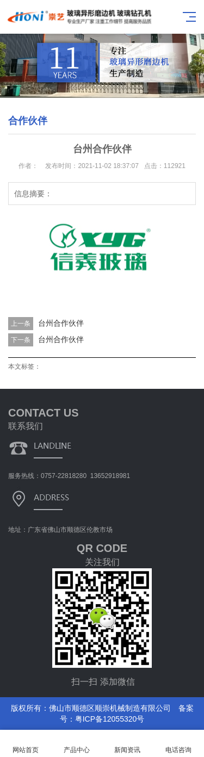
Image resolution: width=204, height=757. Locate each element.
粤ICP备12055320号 (110, 719)
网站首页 (25, 744)
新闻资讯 (127, 744)
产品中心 (76, 744)
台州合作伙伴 (61, 323)
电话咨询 (178, 744)
